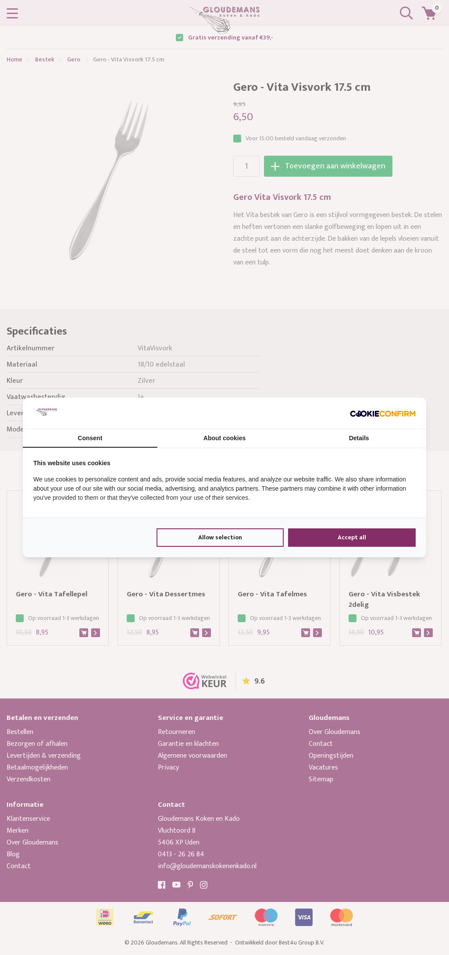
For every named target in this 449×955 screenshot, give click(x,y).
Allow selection (220, 537)
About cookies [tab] (224, 438)
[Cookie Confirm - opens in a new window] (383, 413)
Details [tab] (359, 438)
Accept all (352, 537)
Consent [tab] (90, 438)
